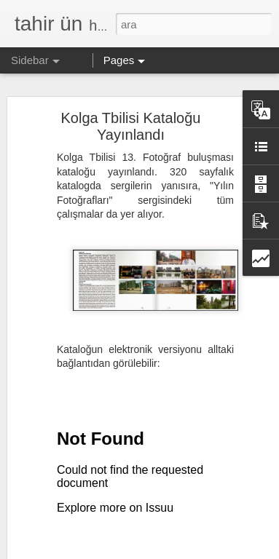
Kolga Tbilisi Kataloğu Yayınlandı (131, 126)
